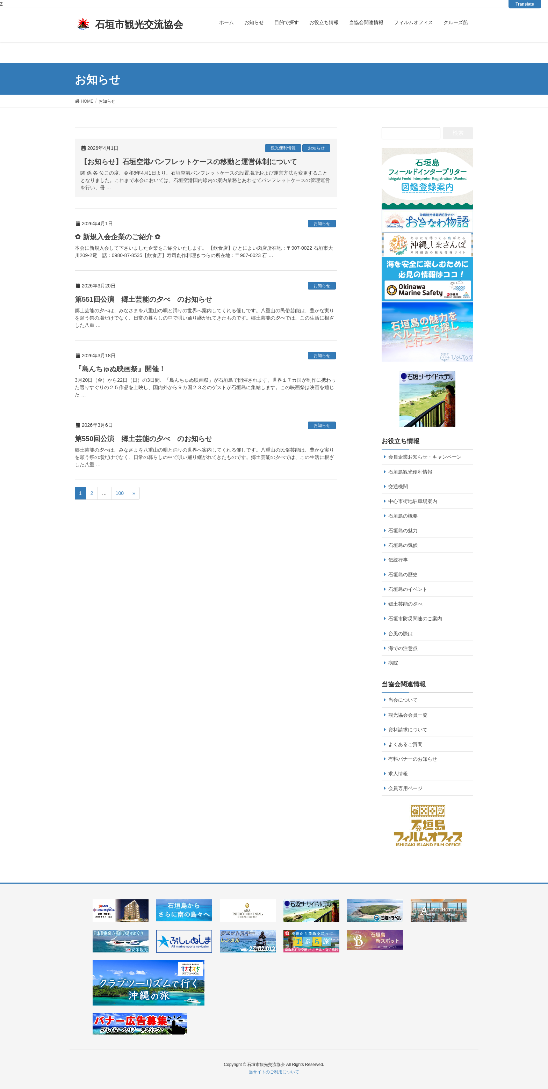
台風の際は (400, 633)
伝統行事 (398, 560)
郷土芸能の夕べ (405, 604)
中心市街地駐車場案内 (412, 501)
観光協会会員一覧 (407, 715)
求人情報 (398, 773)
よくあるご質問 (405, 744)
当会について (403, 700)
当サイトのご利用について (274, 1071)
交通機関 (398, 486)
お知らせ (316, 148)
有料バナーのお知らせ (412, 759)
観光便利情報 (283, 148)
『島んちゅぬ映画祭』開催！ (120, 369)
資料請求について (407, 729)
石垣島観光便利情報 (410, 472)
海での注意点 (403, 648)
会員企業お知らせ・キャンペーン (425, 457)
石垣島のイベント (407, 589)
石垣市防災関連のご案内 (415, 618)
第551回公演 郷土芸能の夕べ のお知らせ (143, 299)
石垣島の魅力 (403, 530)
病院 (393, 663)
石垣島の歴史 (403, 574)
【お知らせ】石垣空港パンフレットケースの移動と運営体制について (188, 162)
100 (120, 493)
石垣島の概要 (403, 516)
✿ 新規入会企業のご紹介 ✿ (117, 237)
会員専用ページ (405, 788)
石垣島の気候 (403, 545)
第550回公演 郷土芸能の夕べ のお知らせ (143, 439)
